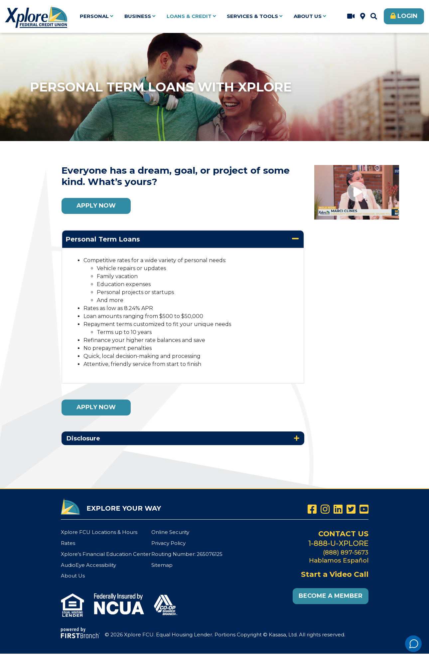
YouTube (363, 509)
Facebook (312, 509)
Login (407, 16)
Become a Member (330, 595)
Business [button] (137, 16)
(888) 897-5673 (345, 552)
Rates (68, 543)
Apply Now (96, 205)
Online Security (170, 532)
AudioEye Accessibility (88, 564)
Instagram (325, 509)
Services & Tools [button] (252, 16)
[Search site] (373, 16)
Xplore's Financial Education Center (106, 553)
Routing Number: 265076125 (187, 553)
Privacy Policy (168, 543)
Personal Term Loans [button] (103, 239)
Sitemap (162, 564)
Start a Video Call (351, 16)
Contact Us (343, 533)
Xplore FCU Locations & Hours (362, 16)
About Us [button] (308, 16)
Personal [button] (94, 16)
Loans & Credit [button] (189, 16)
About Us (73, 575)
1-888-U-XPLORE (338, 542)
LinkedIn (338, 509)
